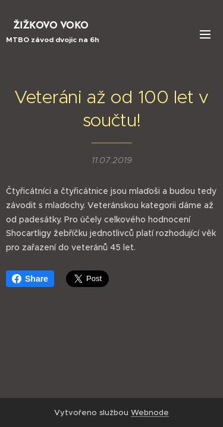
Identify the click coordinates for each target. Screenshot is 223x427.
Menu (205, 34)
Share (30, 278)
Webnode (150, 412)
